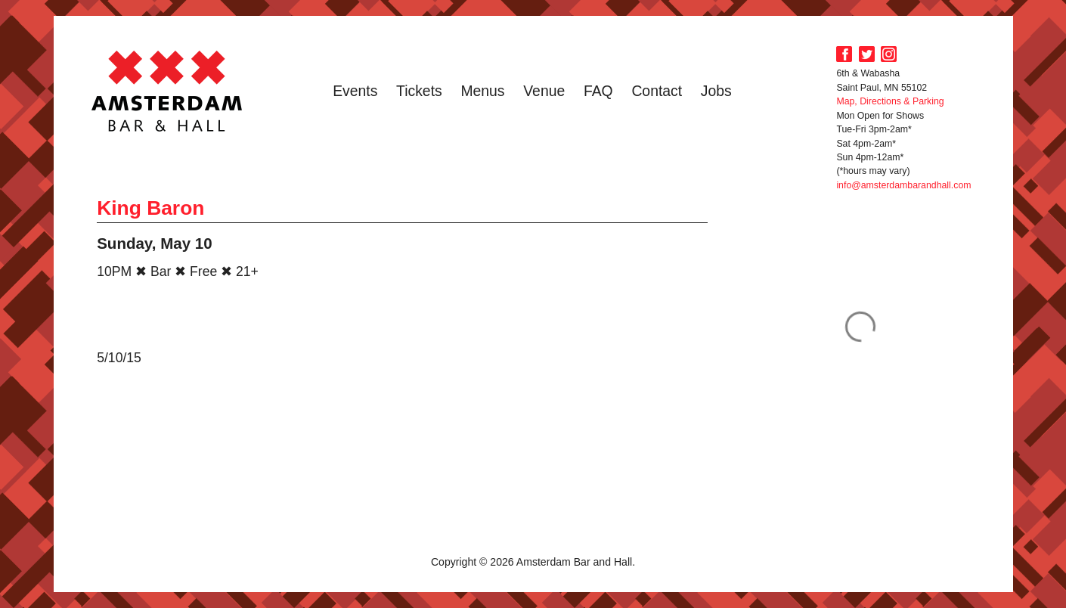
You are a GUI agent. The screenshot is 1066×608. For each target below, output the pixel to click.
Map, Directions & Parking (890, 101)
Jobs (716, 90)
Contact (656, 90)
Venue (544, 90)
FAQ (598, 90)
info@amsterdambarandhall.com (903, 185)
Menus (482, 90)
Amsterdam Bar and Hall (167, 91)
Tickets (419, 90)
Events (355, 90)
